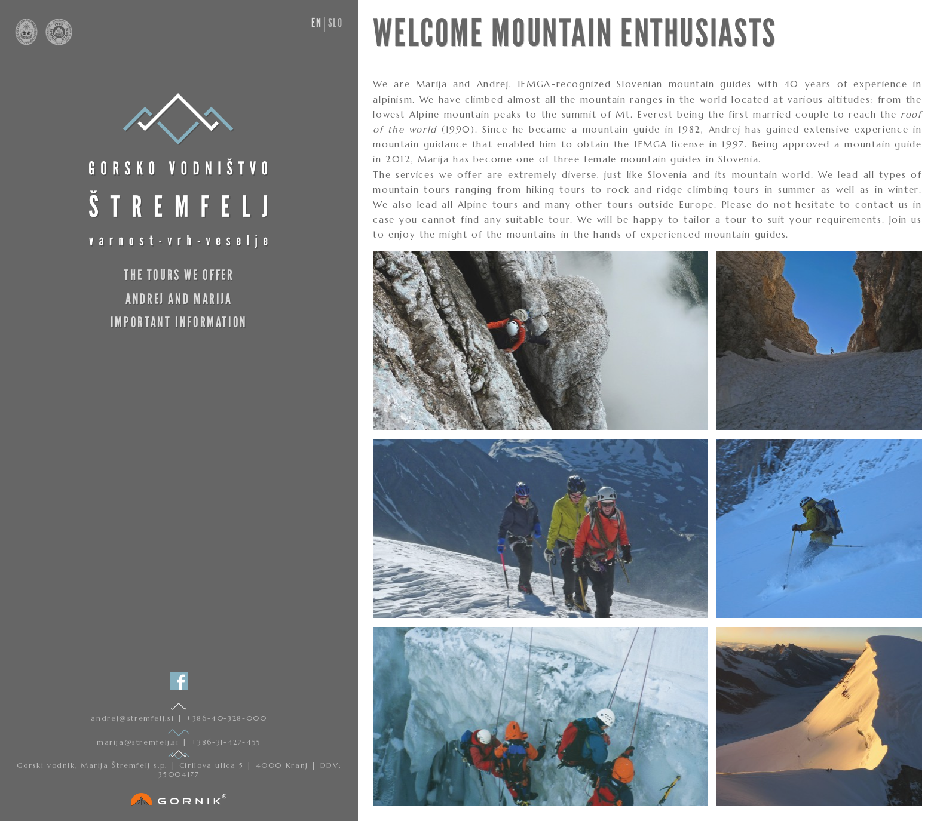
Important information (179, 322)
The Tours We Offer (179, 275)
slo (335, 23)
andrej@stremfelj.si (134, 718)
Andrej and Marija (178, 299)
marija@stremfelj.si (139, 741)
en (316, 23)
